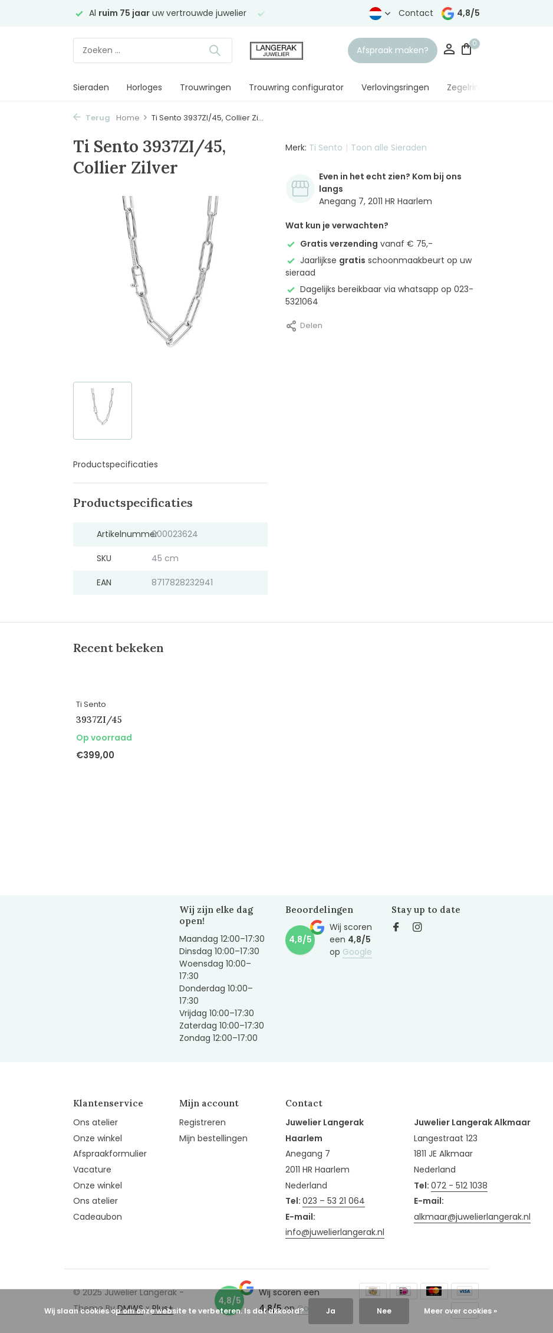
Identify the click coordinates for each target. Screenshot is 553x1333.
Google (357, 952)
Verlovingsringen (395, 87)
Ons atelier (95, 1122)
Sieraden (91, 87)
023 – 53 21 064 (333, 1201)
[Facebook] (396, 928)
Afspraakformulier (110, 1154)
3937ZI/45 (99, 719)
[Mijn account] (449, 50)
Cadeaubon (97, 1217)
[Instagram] (417, 928)
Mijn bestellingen (213, 1138)
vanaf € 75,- (359, 244)
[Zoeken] (152, 50)
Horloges (144, 87)
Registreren (202, 1122)
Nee (384, 1311)
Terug (91, 117)
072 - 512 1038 (459, 1185)
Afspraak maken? (393, 50)
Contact (416, 13)
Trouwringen (205, 87)
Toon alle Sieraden (389, 147)
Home (132, 117)
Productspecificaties (115, 464)
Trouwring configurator (296, 87)
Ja (330, 1311)
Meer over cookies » (460, 1311)
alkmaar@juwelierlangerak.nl (472, 1217)
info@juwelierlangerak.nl (334, 1232)
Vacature (92, 1169)
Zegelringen (471, 87)
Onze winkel (97, 1138)
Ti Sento (326, 147)
